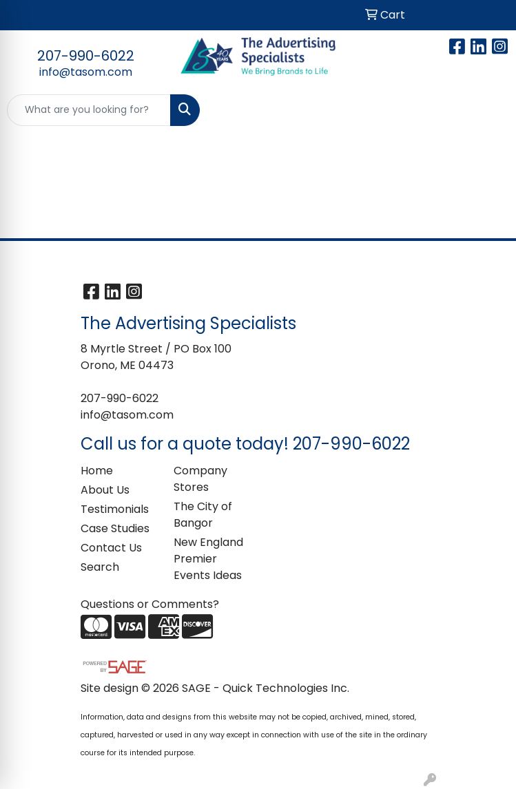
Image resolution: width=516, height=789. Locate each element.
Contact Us (111, 548)
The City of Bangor (203, 514)
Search (100, 567)
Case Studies (115, 528)
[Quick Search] (89, 110)
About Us (105, 490)
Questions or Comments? (150, 604)
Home (97, 470)
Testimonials (115, 509)
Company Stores (200, 479)
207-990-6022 (85, 55)
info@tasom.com (85, 72)
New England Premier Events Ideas (208, 558)
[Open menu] (488, 110)
